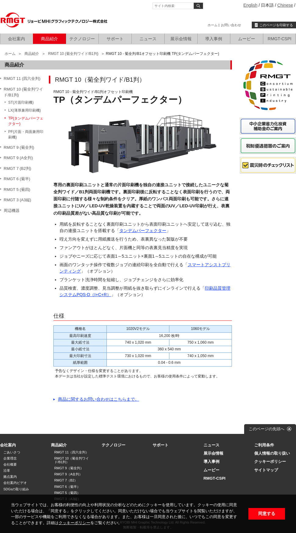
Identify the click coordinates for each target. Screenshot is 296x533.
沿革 (6, 470)
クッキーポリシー (74, 522)
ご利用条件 (264, 445)
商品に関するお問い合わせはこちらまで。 (98, 399)
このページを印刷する (276, 25)
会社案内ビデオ (15, 483)
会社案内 (16, 38)
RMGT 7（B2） (66, 480)
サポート (115, 38)
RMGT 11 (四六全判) (22, 78)
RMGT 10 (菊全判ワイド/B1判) (73, 54)
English (251, 5)
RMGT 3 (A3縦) (17, 200)
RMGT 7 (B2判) (17, 168)
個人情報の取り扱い (272, 453)
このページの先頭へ (266, 429)
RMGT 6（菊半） (67, 486)
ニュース (148, 38)
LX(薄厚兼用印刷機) (24, 110)
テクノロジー (82, 38)
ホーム (213, 25)
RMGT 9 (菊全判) (19, 147)
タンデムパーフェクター (142, 230)
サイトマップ (266, 470)
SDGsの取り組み (16, 489)
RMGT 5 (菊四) (17, 189)
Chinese (285, 5)
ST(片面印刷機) (21, 102)
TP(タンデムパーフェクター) (25, 121)
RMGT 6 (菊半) (17, 179)
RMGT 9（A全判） (68, 474)
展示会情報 (181, 38)
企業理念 (10, 458)
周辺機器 (12, 210)
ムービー (246, 38)
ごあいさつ (11, 452)
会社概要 (10, 464)
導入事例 (213, 38)
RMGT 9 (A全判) (18, 158)
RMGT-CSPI (279, 38)
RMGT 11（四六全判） (71, 452)
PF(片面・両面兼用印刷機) (25, 134)
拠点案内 (10, 476)
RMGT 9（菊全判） (69, 468)
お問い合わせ (231, 25)
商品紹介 (49, 38)
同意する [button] (266, 513)
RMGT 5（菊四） (67, 493)
